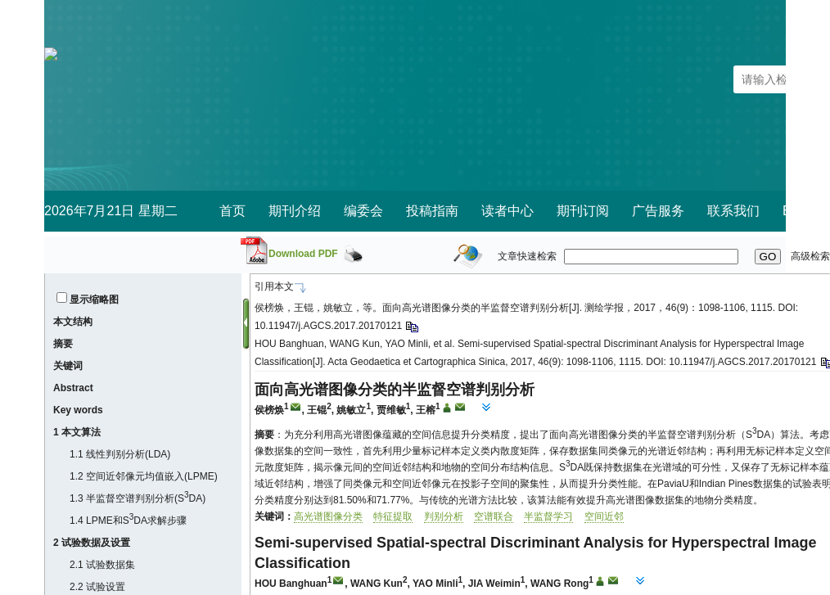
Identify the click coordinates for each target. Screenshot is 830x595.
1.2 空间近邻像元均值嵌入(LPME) (144, 476)
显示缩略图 (94, 299)
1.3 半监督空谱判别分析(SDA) (137, 498)
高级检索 (810, 256)
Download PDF (303, 253)
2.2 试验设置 (97, 587)
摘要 (63, 343)
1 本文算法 (77, 432)
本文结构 (72, 321)
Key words (78, 410)
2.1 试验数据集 (102, 564)
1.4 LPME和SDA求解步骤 (128, 520)
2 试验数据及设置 (91, 542)
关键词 (68, 366)
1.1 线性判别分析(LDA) (120, 454)
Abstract (73, 388)
